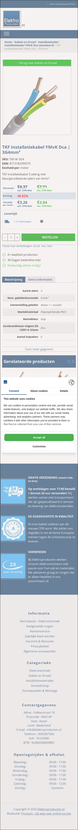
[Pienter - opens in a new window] (71, 382)
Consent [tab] (14, 390)
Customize (39, 446)
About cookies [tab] (39, 390)
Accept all (39, 437)
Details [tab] (64, 390)
